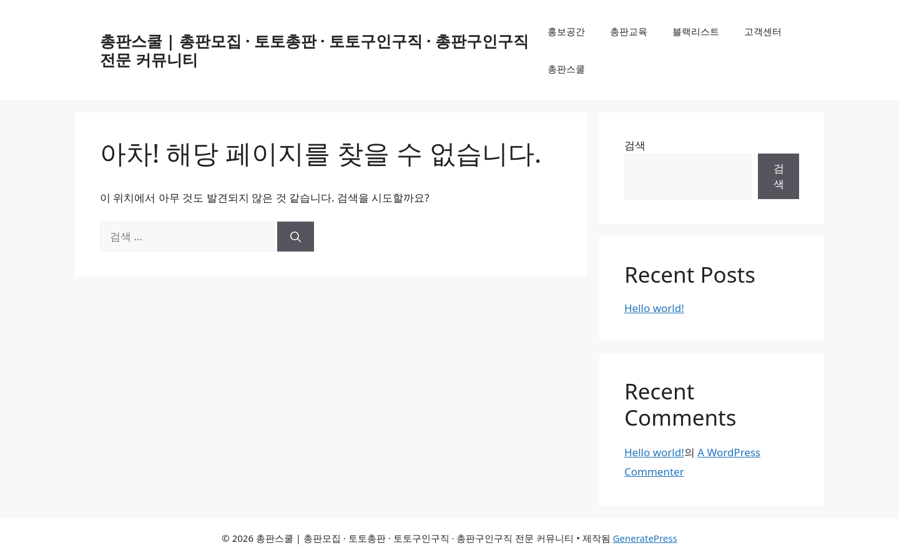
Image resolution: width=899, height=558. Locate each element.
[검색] (295, 237)
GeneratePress (645, 538)
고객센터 (763, 31)
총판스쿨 (566, 68)
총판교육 (628, 31)
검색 (635, 145)
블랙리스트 (695, 31)
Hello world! (654, 308)
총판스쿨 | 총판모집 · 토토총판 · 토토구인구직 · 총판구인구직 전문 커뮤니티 (314, 50)
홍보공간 (566, 31)
